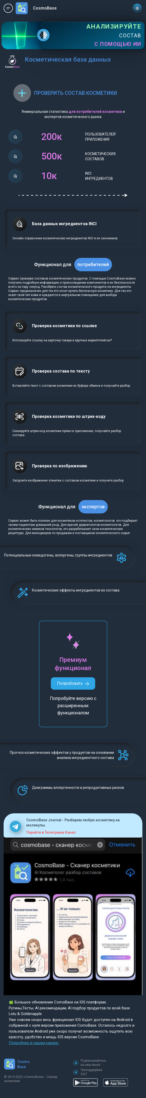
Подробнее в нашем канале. (34, 1043)
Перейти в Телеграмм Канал (51, 832)
